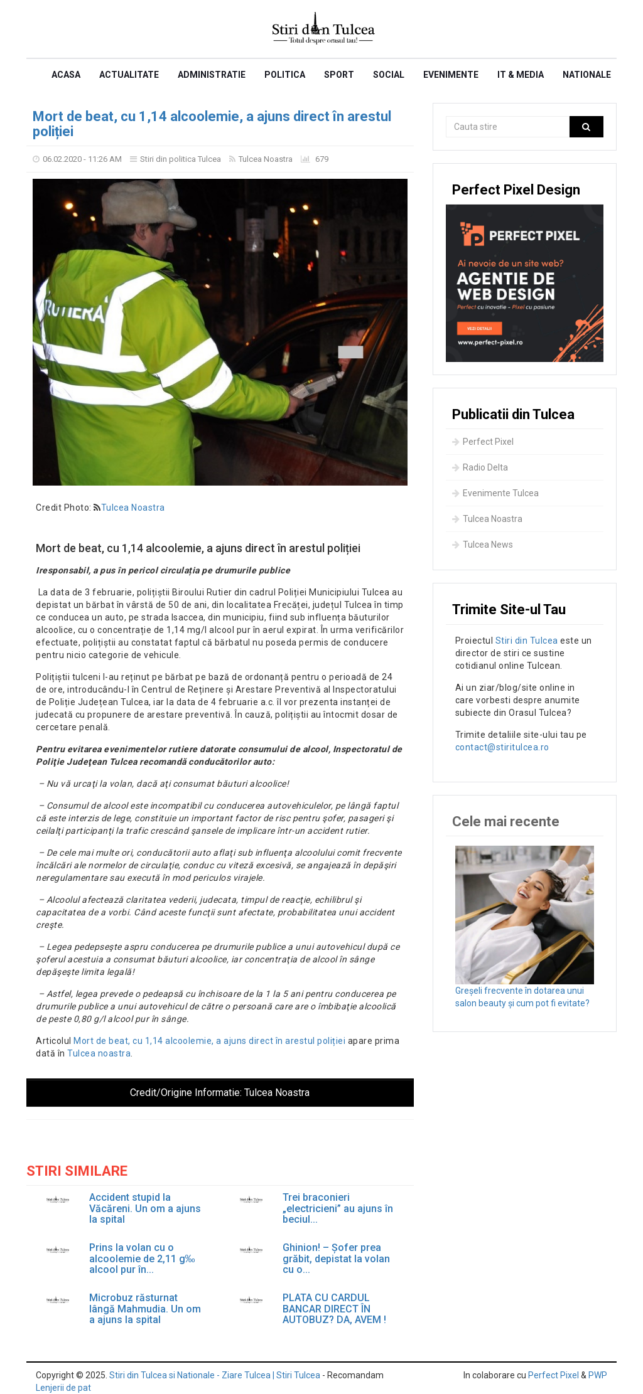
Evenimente (450, 75)
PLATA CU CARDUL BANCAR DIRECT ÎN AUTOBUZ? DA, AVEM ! (334, 1309)
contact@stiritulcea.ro (502, 747)
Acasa (65, 75)
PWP (597, 1375)
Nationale (587, 75)
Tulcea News (482, 545)
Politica (284, 75)
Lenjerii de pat (63, 1388)
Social (388, 75)
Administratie (212, 75)
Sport (339, 75)
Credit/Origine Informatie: (220, 1093)
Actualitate (129, 75)
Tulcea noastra (99, 1053)
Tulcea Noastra (266, 159)
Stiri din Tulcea (526, 641)
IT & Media (520, 75)
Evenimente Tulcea (495, 493)
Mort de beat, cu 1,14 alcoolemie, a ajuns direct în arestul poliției (212, 124)
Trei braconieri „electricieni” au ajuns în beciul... (338, 1208)
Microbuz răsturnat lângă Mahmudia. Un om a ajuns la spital (145, 1309)
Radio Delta (480, 467)
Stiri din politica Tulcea (180, 159)
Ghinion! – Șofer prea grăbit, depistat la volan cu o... (336, 1258)
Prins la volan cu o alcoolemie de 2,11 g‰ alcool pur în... (142, 1258)
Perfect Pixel (483, 442)
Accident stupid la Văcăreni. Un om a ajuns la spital (145, 1208)
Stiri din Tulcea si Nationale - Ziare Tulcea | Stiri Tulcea (214, 1375)
